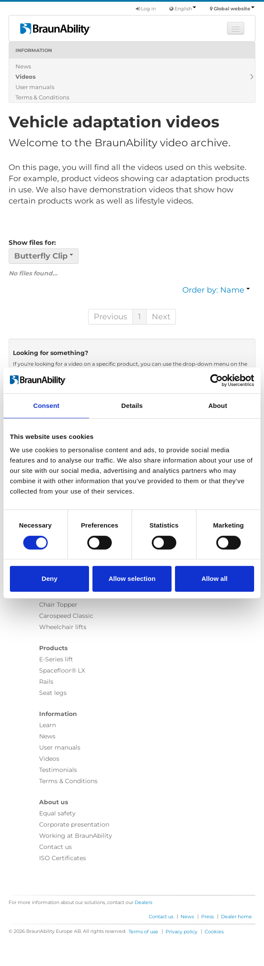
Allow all (214, 578)
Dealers (143, 902)
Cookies (214, 932)
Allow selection (131, 578)
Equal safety (57, 813)
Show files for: (32, 242)
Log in (146, 9)
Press (207, 917)
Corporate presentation (74, 824)
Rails (46, 681)
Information (33, 50)
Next (161, 316)
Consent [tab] (46, 405)
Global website (234, 9)
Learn (47, 725)
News (23, 66)
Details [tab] (132, 405)
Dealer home (236, 917)
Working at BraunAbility (75, 835)
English (185, 9)
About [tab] (217, 405)
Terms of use (143, 932)
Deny (50, 578)
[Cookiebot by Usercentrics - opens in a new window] (216, 380)
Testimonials (58, 769)
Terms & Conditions (42, 97)
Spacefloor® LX (62, 670)
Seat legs (53, 692)
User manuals (34, 86)
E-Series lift (56, 659)
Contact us (55, 846)
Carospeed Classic (66, 615)
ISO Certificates (62, 858)
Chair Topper (58, 604)
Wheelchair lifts (62, 626)
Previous (110, 316)
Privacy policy (181, 932)
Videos (25, 76)
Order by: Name (216, 290)
